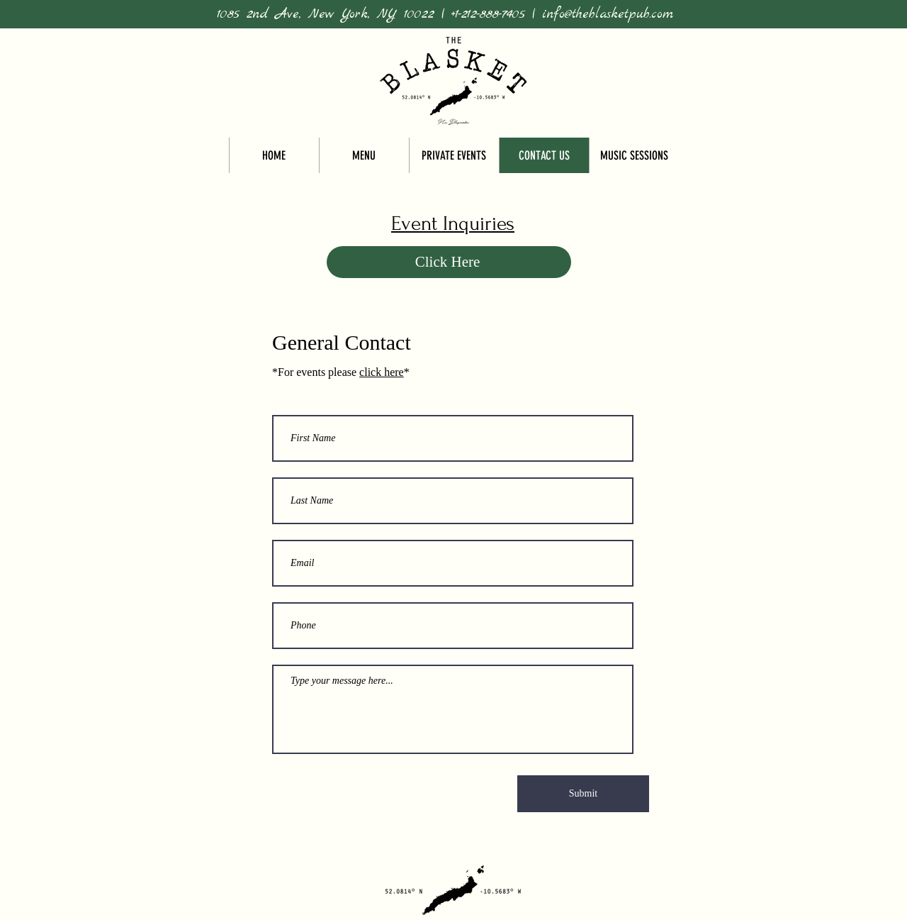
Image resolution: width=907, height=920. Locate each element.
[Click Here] (449, 262)
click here (381, 372)
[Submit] (583, 793)
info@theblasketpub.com (607, 14)
